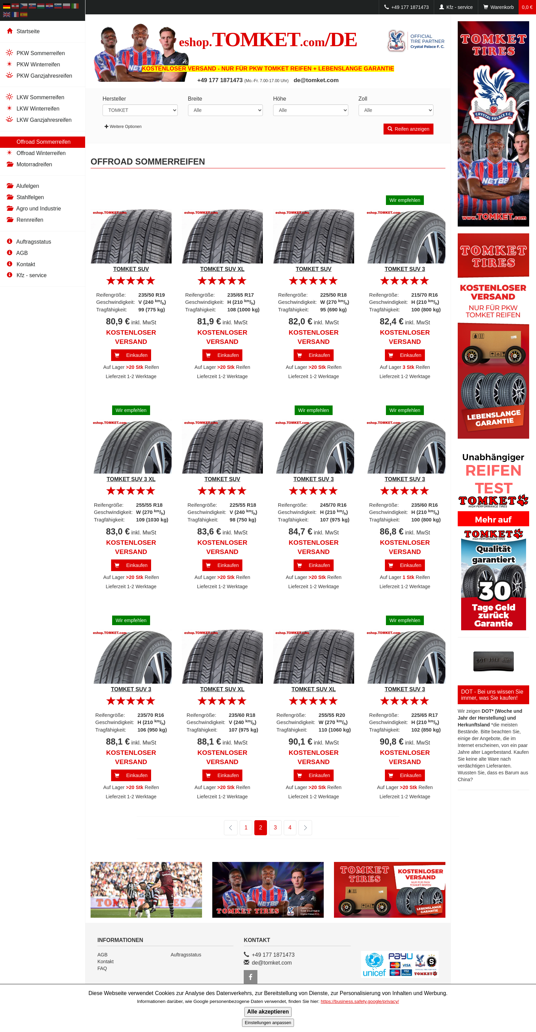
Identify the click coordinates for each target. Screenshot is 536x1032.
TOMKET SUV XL (222, 269)
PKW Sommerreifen (35, 53)
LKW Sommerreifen (34, 97)
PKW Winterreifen (32, 64)
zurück (231, 827)
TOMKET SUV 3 (405, 269)
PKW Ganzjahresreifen (38, 75)
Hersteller (114, 99)
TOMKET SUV (131, 269)
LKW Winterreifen (32, 108)
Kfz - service (25, 275)
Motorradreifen (28, 164)
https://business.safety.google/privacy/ (360, 1001)
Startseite (22, 31)
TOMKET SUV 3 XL (131, 479)
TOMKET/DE (268, 39)
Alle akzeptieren (268, 1012)
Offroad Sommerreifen (37, 141)
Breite (195, 99)
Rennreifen (24, 220)
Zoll (363, 99)
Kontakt (20, 264)
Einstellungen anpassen (268, 1022)
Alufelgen (22, 186)
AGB (16, 253)
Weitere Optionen (123, 126)
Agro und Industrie (33, 208)
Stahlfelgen (24, 197)
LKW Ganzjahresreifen (38, 119)
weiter (300, 828)
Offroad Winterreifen (35, 153)
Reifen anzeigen (408, 129)
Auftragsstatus (28, 242)
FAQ (102, 968)
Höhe (279, 99)
